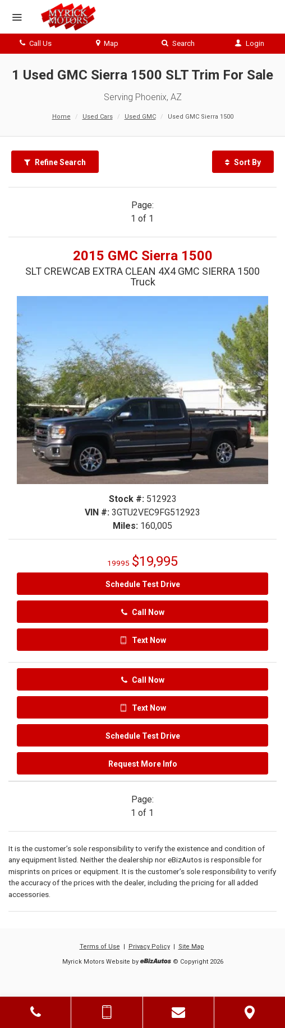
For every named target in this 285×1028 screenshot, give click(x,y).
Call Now (142, 612)
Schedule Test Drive (142, 584)
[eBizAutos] (155, 962)
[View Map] (249, 1012)
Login (249, 43)
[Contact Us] (178, 1012)
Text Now (142, 640)
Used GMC (140, 116)
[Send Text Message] (106, 1012)
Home (61, 116)
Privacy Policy (149, 946)
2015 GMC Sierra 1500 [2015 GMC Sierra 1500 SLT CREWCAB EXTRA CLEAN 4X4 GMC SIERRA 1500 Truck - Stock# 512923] (143, 256)
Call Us (36, 43)
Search (178, 43)
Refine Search (55, 162)
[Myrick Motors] (67, 17)
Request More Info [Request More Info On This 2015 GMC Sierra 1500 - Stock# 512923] (142, 763)
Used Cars (97, 116)
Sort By (243, 162)
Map (107, 43)
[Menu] (16, 18)
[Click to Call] (35, 1012)
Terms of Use (100, 946)
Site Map (191, 946)
